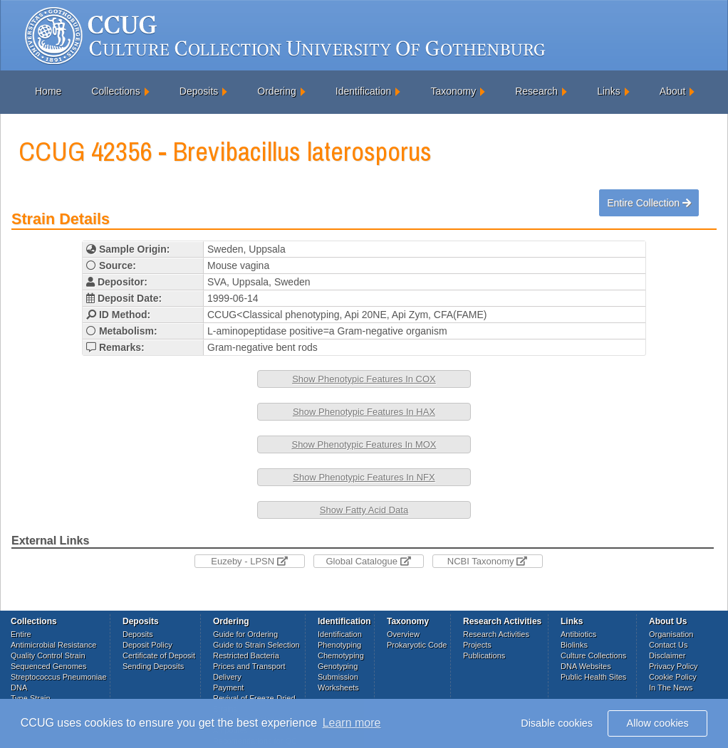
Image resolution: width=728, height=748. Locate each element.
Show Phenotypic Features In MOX (363, 444)
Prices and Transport (249, 666)
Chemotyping (341, 655)
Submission (338, 677)
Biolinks (574, 645)
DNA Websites (586, 666)
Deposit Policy (147, 645)
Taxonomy (453, 91)
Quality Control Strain (48, 655)
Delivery (227, 677)
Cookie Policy (673, 677)
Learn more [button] (352, 723)
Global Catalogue (368, 561)
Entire (21, 634)
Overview (403, 634)
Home (48, 91)
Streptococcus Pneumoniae (59, 677)
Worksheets (338, 687)
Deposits (199, 91)
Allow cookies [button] (658, 723)
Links (608, 91)
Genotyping (338, 666)
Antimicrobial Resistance (53, 645)
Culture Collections (593, 655)
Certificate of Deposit (159, 655)
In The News (671, 687)
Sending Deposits (153, 666)
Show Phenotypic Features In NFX (364, 477)
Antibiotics (578, 634)
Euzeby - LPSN (249, 561)
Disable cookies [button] (557, 723)
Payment (228, 687)
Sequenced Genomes (48, 666)
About (673, 91)
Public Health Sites (593, 677)
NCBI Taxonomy (487, 561)
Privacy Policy (673, 666)
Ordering (276, 91)
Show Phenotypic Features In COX (364, 379)
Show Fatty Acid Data (364, 510)
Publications (484, 655)
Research (536, 91)
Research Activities (496, 634)
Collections (115, 91)
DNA (19, 687)
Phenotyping (339, 645)
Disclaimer (667, 655)
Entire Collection (649, 203)
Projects (477, 645)
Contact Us (668, 645)
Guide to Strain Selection (256, 645)
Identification (364, 91)
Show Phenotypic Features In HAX (364, 411)
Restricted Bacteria (246, 655)
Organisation (671, 634)
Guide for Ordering (245, 634)
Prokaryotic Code (417, 645)
